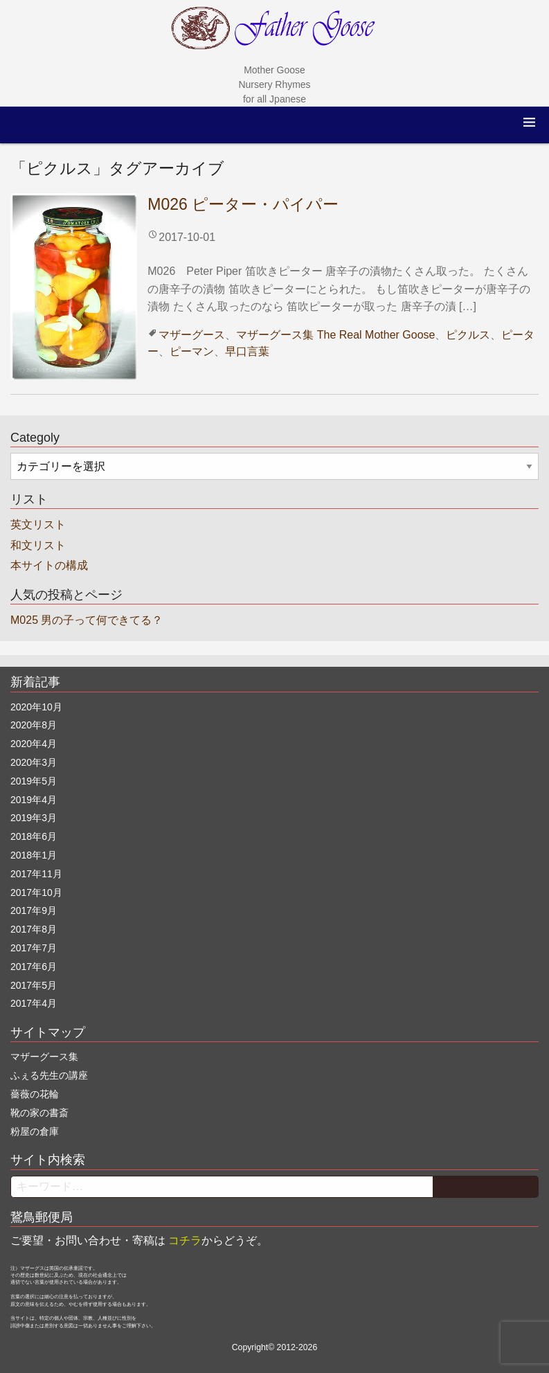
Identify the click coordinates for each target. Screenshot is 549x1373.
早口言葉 (247, 351)
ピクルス (468, 335)
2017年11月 (36, 873)
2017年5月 (33, 985)
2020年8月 (33, 724)
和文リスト (38, 545)
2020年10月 (36, 706)
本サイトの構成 (49, 565)
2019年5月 (33, 781)
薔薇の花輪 (34, 1094)
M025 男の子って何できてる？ (86, 620)
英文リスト (38, 524)
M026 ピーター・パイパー (243, 204)
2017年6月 (33, 966)
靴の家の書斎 (39, 1112)
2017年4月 (33, 1003)
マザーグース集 (275, 335)
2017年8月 (33, 929)
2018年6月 (33, 836)
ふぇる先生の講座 (49, 1075)
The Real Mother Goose (376, 335)
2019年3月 (33, 817)
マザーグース (192, 335)
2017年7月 (33, 947)
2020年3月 (33, 762)
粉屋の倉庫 (34, 1131)
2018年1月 (33, 855)
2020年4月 (33, 743)
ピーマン (192, 351)
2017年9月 (33, 910)
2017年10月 (36, 892)
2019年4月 (33, 799)
